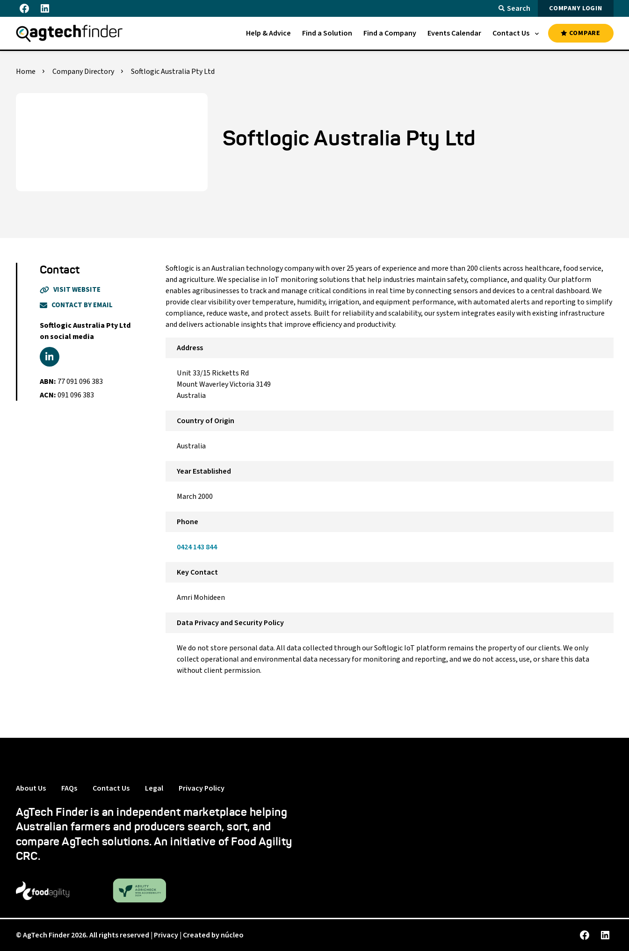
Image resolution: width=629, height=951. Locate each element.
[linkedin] (49, 357)
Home (26, 71)
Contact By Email (76, 305)
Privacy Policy (201, 788)
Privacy (166, 935)
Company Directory (83, 71)
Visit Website (70, 290)
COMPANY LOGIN (575, 8)
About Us (31, 788)
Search (514, 8)
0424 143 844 (197, 547)
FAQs (69, 788)
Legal (154, 788)
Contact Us (111, 788)
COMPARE (580, 33)
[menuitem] (268, 33)
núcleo (232, 935)
